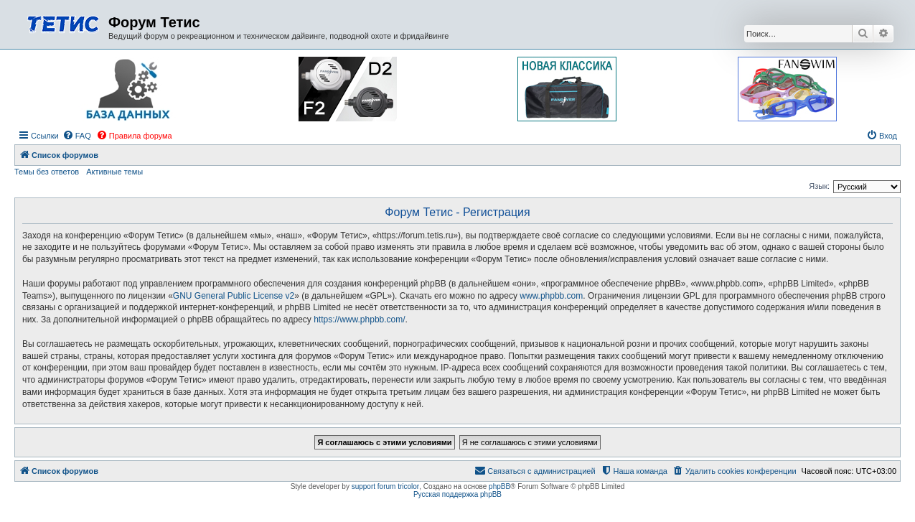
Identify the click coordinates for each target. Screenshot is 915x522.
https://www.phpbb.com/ (359, 319)
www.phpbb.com (551, 296)
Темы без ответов (46, 171)
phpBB (499, 486)
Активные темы (114, 171)
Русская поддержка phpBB (457, 494)
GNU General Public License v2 (233, 296)
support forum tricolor (385, 486)
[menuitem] (76, 135)
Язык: (819, 186)
